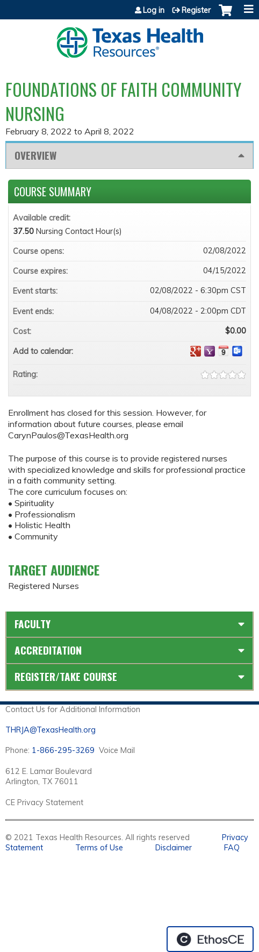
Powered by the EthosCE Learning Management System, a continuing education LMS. (210, 939)
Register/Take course (66, 676)
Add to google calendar (195, 351)
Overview (35, 155)
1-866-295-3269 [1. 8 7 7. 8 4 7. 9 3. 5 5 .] (63, 750)
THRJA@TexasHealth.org (50, 730)
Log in (153, 10)
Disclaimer (173, 847)
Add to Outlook (237, 351)
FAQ (232, 847)
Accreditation (48, 650)
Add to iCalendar (223, 350)
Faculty (33, 623)
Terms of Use (99, 847)
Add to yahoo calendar (209, 351)
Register (196, 10)
